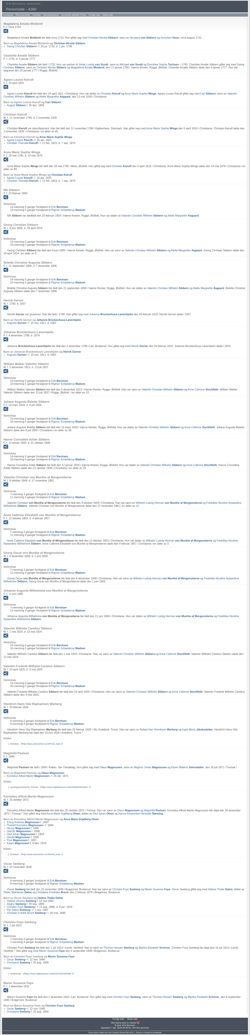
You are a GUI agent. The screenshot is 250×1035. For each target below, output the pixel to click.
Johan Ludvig (93, 64)
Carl (208, 93)
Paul (17, 840)
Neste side (107, 15)
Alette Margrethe (54, 96)
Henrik (139, 346)
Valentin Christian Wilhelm (142, 215)
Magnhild (155, 810)
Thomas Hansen (118, 947)
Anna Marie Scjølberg (63, 813)
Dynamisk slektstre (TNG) (73, 15)
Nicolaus (143, 37)
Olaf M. (19, 831)
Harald (18, 837)
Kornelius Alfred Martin (28, 776)
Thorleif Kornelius (25, 825)
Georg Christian (21, 46)
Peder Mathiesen (18, 892)
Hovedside (8, 15)
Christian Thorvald (22, 143)
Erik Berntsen (128, 1025)
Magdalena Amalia (87, 67)
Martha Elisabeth (154, 947)
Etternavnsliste (23, 15)
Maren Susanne (157, 889)
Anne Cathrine (203, 389)
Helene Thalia (220, 889)
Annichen (169, 37)
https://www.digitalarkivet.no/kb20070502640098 (48, 973)
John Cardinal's (114, 1033)
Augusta (16, 323)
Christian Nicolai (103, 37)
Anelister (36, 15)
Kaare (18, 843)
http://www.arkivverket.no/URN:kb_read (41, 744)
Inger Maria (197, 729)
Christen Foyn (126, 889)
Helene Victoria (21, 901)
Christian (110, 93)
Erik (59, 207)
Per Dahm (18, 910)
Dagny (16, 904)
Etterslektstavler (51, 15)
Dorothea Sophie (163, 64)
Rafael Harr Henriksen (159, 729)
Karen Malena (187, 767)
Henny (18, 828)
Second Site (124, 1033)
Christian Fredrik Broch (26, 913)
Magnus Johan (150, 767)
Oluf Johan (103, 813)
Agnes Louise (19, 140)
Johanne (111, 314)
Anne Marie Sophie (140, 93)
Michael (131, 64)
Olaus (111, 767)
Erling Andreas (23, 822)
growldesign (157, 1033)
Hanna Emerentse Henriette (140, 813)
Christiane (18, 962)
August (16, 105)
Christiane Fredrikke (52, 892)
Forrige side (94, 15)
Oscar (16, 959)
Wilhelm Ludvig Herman (169, 502)
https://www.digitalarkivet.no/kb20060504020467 (65, 787)
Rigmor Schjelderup (68, 210)
